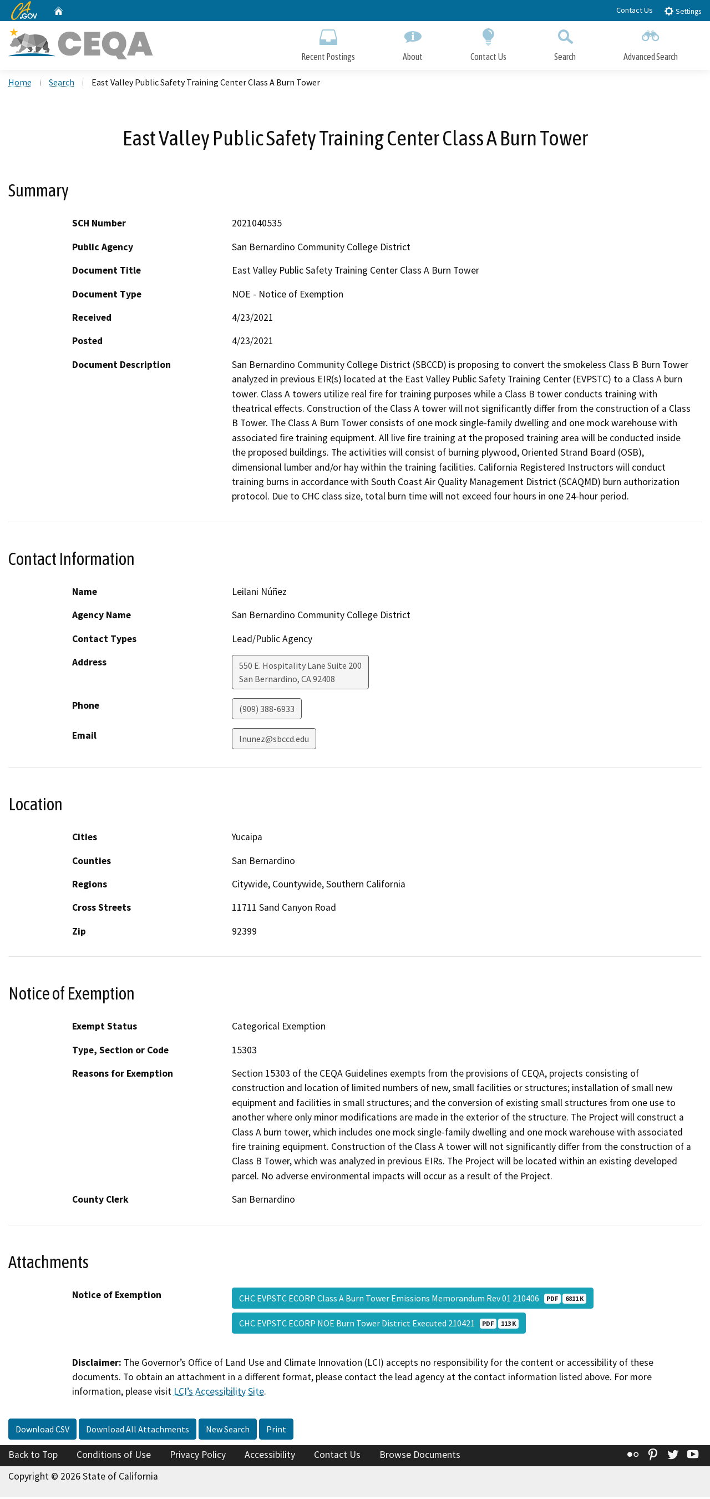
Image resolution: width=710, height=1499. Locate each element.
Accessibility (270, 1456)
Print (276, 1430)
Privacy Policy (198, 1456)
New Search (228, 1430)
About (413, 43)
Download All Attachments (137, 1430)
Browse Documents (419, 1456)
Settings (682, 11)
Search (565, 43)
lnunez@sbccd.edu (274, 740)
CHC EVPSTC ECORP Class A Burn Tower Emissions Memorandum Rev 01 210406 (412, 1299)
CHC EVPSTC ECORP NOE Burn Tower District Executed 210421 (379, 1324)
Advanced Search (650, 43)
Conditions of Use (114, 1456)
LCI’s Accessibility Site (219, 1393)
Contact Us (634, 10)
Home (20, 83)
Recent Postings (328, 43)
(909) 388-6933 (267, 710)
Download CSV (42, 1430)
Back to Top (33, 1456)
